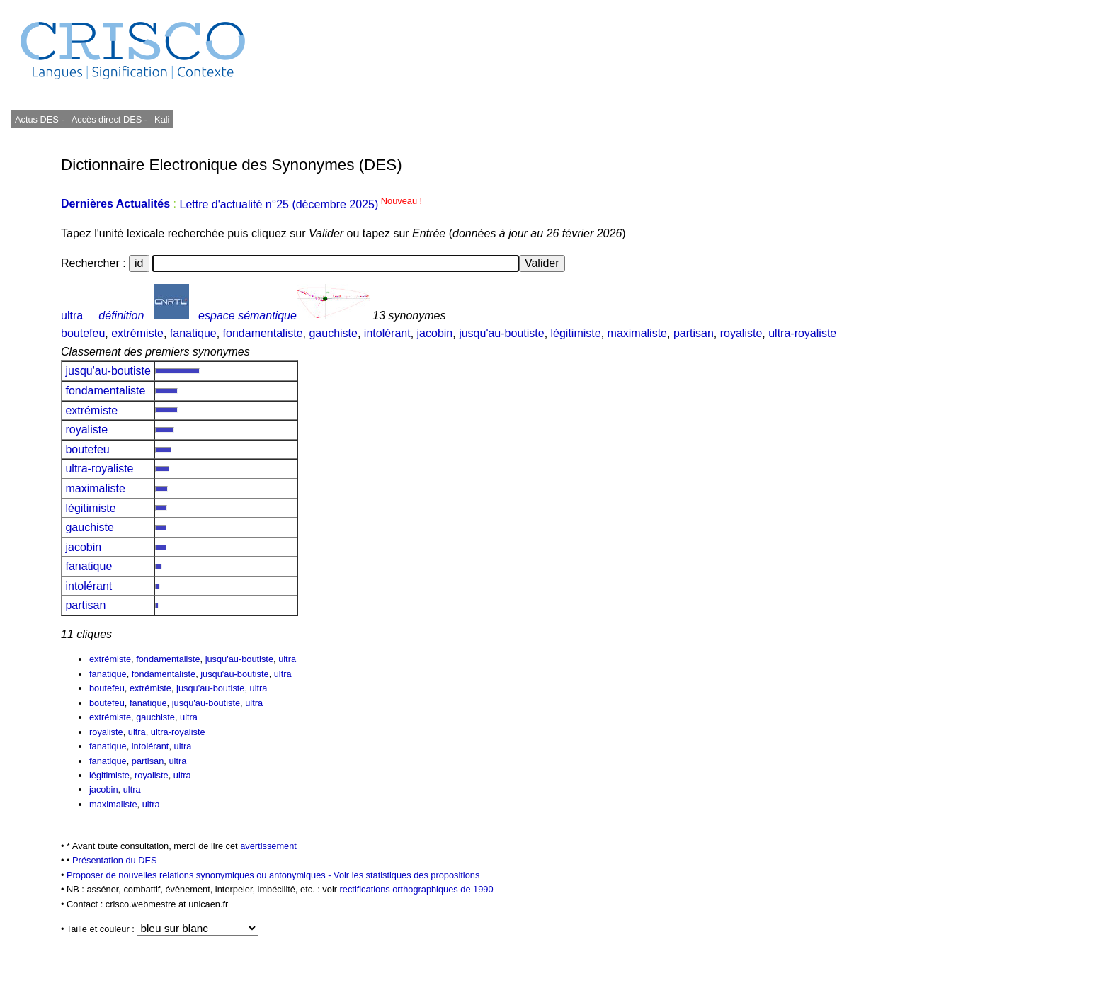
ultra (72, 316)
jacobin (435, 333)
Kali (161, 119)
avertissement (268, 846)
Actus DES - (39, 119)
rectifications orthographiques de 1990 (417, 889)
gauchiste (333, 333)
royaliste (741, 333)
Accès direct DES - (109, 119)
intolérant (387, 333)
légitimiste (576, 333)
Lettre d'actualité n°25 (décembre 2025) (300, 204)
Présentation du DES (114, 860)
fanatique (193, 333)
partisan (693, 333)
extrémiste (137, 333)
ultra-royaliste (802, 333)
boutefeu (83, 333)
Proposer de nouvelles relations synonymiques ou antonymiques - (200, 875)
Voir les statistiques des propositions (406, 875)
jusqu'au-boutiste (501, 333)
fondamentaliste (263, 333)
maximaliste (637, 333)
